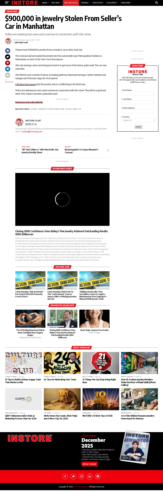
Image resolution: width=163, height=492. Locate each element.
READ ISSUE (89, 466)
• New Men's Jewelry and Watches (95, 456)
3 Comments (9, 81)
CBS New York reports (26, 84)
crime (34, 109)
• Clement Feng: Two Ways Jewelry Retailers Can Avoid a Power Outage (96, 459)
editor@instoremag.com (32, 131)
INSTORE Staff (21, 42)
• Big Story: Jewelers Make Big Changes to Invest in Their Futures (98, 452)
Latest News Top (73, 109)
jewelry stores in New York (51, 109)
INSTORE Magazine (80, 488)
